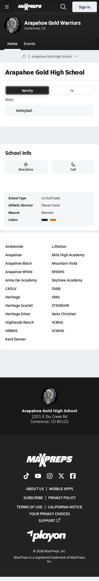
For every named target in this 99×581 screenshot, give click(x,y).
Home (12, 43)
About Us (35, 488)
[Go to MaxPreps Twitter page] (61, 476)
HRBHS (11, 330)
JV (72, 90)
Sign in (84, 6)
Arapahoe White (18, 271)
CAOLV (10, 288)
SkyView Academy (67, 280)
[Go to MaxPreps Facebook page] (73, 476)
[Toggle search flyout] (63, 7)
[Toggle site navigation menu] (7, 7)
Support (50, 520)
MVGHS (58, 271)
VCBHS (57, 322)
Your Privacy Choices (49, 513)
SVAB (56, 288)
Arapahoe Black (18, 263)
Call (73, 167)
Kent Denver (15, 339)
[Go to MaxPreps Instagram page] (49, 476)
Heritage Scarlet (19, 305)
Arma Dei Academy (21, 280)
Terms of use (30, 506)
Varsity (27, 90)
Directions (25, 167)
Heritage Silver (17, 313)
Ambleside (14, 246)
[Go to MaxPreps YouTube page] (38, 476)
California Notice (65, 506)
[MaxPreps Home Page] (24, 56)
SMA (56, 296)
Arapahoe (13, 254)
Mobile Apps (61, 488)
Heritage (12, 296)
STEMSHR (60, 305)
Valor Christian (64, 313)
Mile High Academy (68, 254)
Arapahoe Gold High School (49, 400)
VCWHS (58, 330)
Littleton (59, 246)
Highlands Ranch (19, 322)
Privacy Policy (62, 497)
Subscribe (33, 497)
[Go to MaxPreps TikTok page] (26, 476)
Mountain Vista (64, 263)
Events (29, 43)
